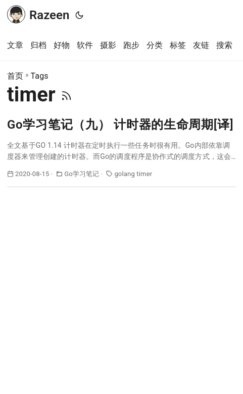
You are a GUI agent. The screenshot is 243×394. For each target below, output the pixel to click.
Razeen (38, 14)
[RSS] (66, 94)
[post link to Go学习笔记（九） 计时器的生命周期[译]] (121, 151)
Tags (39, 76)
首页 (15, 76)
